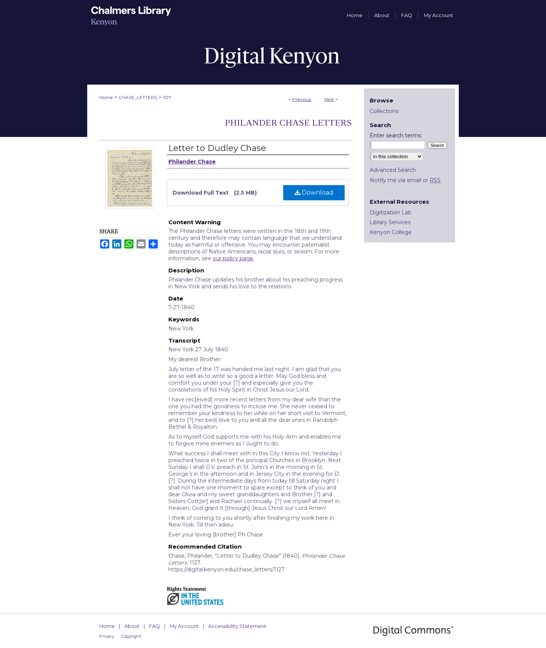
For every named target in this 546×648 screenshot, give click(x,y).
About (132, 626)
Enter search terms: (396, 135)
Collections (384, 111)
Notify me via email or (405, 180)
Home (106, 97)
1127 (167, 97)
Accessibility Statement (237, 626)
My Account (184, 626)
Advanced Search (393, 170)
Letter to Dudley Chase (217, 148)
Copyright (131, 636)
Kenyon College (391, 232)
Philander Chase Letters (288, 122)
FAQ (154, 626)
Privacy (106, 636)
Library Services (390, 222)
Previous (301, 99)
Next (329, 99)
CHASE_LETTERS (138, 97)
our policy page (233, 258)
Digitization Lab (390, 212)
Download (314, 192)
